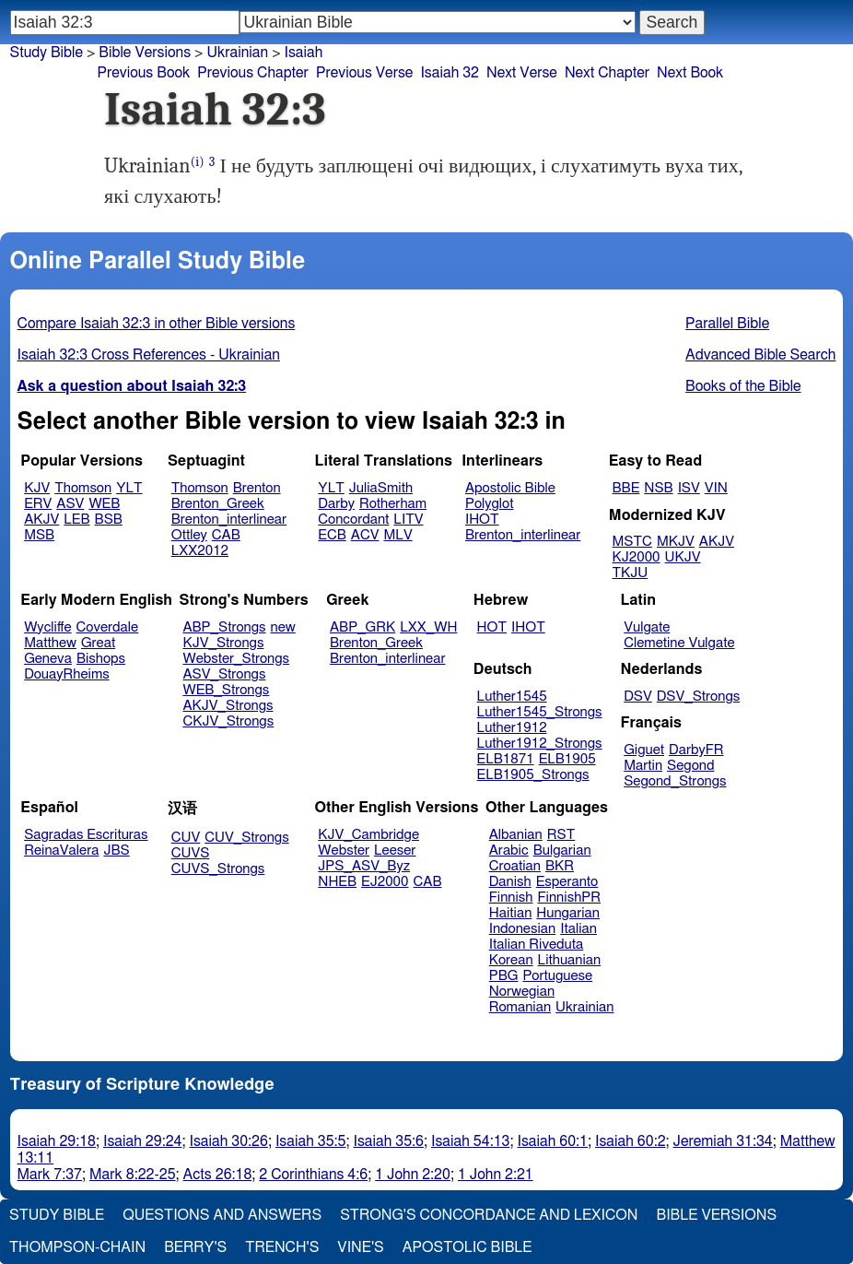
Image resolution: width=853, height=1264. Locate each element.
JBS (116, 850)
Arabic (509, 850)
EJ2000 (384, 882)
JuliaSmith (381, 488)
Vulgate (647, 627)
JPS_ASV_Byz (364, 866)
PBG (504, 976)
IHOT (482, 519)
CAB (226, 535)
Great (98, 643)
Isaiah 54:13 (470, 1141)
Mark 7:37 (50, 1174)
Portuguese (557, 976)
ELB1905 (567, 759)
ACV (365, 535)
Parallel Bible (727, 323)
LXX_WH (428, 627)
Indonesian (522, 929)
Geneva (48, 659)
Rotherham (392, 504)
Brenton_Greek (217, 504)
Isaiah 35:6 (388, 1141)
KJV (37, 488)
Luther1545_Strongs (539, 712)
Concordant (353, 519)
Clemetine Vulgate (679, 643)
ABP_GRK (362, 627)
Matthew (50, 643)
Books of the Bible (743, 386)
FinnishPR (570, 897)
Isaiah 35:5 (310, 1141)
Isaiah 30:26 (228, 1141)
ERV (38, 504)
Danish (510, 882)
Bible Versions (145, 52)
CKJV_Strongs (228, 721)
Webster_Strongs (235, 659)
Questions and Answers (222, 1215)
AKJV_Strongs (227, 706)
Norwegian (522, 991)
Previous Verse (364, 72)
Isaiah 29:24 (142, 1141)
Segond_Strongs (675, 781)
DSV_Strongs (699, 696)
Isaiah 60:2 (630, 1141)
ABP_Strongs (223, 627)
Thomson (82, 488)
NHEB (337, 882)
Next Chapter (607, 72)
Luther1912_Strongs (539, 743)
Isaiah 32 (449, 72)
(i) (197, 162)
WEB (104, 504)
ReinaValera (61, 850)
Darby (336, 504)
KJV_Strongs (222, 643)
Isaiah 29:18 (57, 1141)
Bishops (100, 659)
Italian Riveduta (536, 944)
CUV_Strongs (246, 838)
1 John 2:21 (495, 1174)
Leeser (394, 850)
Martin (643, 766)
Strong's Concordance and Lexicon (488, 1215)
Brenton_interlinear (228, 519)
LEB (76, 519)
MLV (397, 535)
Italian (578, 929)
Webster (343, 850)
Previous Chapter (253, 72)
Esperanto (567, 882)
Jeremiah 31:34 (723, 1141)
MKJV (676, 542)
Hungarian (568, 913)
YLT (129, 488)
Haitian (510, 913)
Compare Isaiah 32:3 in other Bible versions (157, 323)
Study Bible (46, 52)
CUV (186, 838)
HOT (492, 627)
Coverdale (107, 627)
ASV (70, 504)
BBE (626, 488)
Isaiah (303, 52)
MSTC (632, 542)
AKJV (41, 519)
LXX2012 (199, 551)
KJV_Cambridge (368, 835)
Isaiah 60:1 (552, 1141)
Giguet (644, 750)
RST (561, 835)
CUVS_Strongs (218, 869)
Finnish (511, 897)
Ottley (189, 535)
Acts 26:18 (217, 1174)
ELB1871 (505, 759)
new (283, 627)
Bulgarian (562, 850)
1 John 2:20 (412, 1174)
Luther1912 (512, 728)
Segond (690, 766)
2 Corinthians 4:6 (313, 1174)
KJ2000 (636, 557)
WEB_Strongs (225, 690)
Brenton (257, 488)
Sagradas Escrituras (85, 835)
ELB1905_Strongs (533, 775)
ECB (331, 535)
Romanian (520, 1007)
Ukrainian (584, 1007)
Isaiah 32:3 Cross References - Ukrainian (149, 355)
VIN (716, 488)
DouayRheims (67, 674)
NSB (658, 488)
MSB (39, 535)
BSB (109, 519)
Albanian (516, 835)
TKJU (631, 573)
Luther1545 (512, 696)
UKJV (683, 557)
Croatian (515, 866)
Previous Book (143, 72)
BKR (559, 866)
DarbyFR (696, 750)
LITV (408, 519)
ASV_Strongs (223, 674)
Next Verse (521, 72)
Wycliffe (47, 627)
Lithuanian (570, 960)
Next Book (690, 72)
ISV (689, 488)
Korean (511, 960)
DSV (638, 696)
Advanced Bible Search (760, 355)
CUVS (190, 853)
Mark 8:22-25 (132, 1174)
